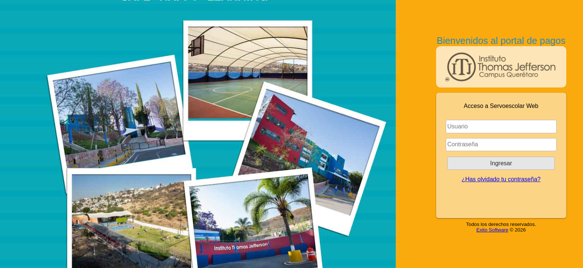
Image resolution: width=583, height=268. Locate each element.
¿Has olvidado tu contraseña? (501, 179)
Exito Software (492, 230)
